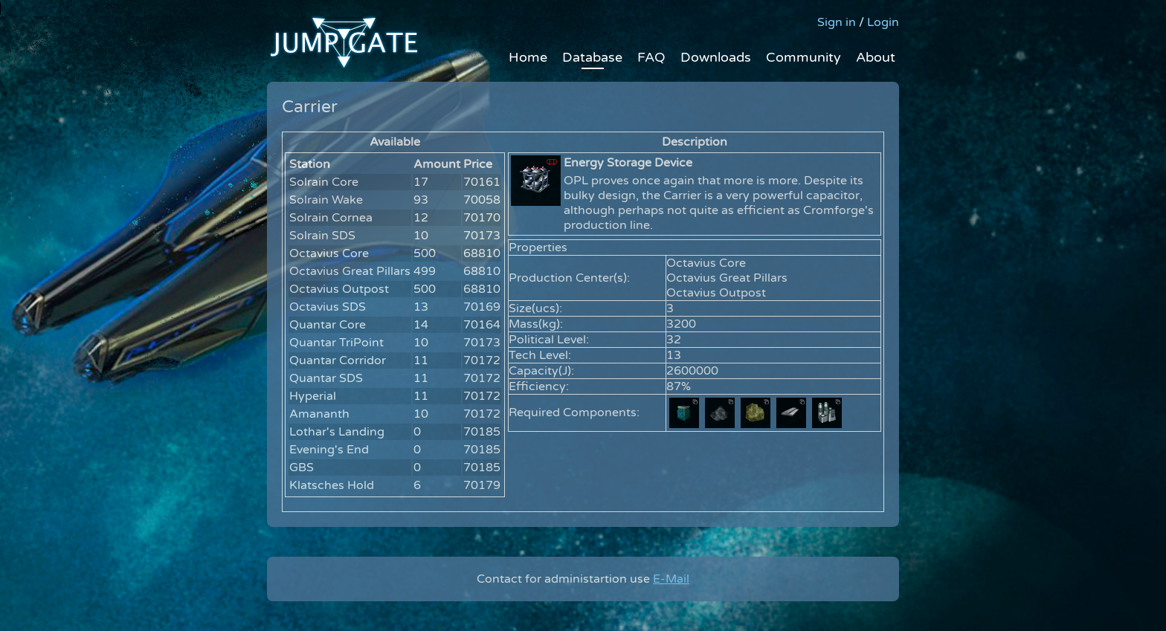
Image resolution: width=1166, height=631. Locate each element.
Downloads (715, 57)
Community (803, 57)
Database (592, 57)
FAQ (651, 57)
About (875, 57)
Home (528, 57)
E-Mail (671, 579)
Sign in (836, 22)
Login (883, 22)
